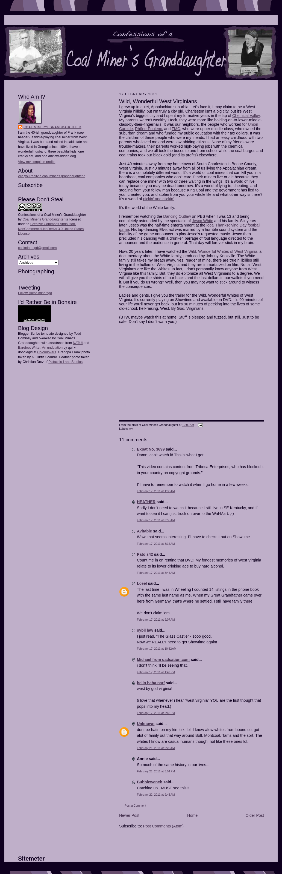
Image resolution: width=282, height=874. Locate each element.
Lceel (142, 583)
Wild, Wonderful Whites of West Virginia (223, 251)
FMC (176, 129)
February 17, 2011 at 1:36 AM (156, 491)
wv (131, 428)
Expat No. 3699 (151, 449)
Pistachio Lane (59, 362)
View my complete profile (36, 162)
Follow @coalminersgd (35, 293)
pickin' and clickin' (158, 199)
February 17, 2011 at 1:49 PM (156, 672)
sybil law (145, 630)
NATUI (78, 343)
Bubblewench (149, 782)
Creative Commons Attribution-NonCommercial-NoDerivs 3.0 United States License (51, 228)
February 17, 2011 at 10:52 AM (156, 648)
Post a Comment (135, 805)
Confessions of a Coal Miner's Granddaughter (52, 215)
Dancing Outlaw (177, 216)
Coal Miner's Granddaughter (52, 127)
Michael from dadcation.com (163, 659)
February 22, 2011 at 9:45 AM (156, 794)
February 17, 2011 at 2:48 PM (156, 713)
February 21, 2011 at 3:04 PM (156, 771)
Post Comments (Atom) (163, 826)
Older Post (254, 815)
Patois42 (145, 554)
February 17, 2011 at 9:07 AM (156, 619)
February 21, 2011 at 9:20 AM (156, 748)
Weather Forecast (34, 320)
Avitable (144, 531)
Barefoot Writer (29, 347)
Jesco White (202, 221)
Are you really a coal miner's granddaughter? (51, 176)
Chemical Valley (246, 115)
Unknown (145, 723)
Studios (76, 362)
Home (192, 815)
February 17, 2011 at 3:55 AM (156, 520)
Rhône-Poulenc (148, 129)
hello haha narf (151, 683)
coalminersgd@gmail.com (37, 248)
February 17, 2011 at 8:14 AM (156, 543)
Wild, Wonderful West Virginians (158, 101)
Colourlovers (46, 352)
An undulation (52, 347)
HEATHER (146, 502)
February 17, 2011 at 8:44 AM (156, 572)
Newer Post (129, 815)
